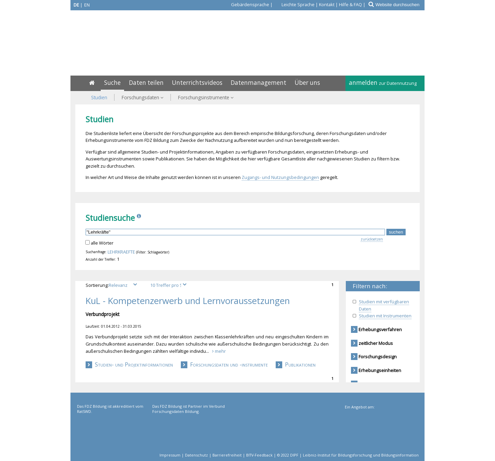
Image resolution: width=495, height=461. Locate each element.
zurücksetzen (372, 239)
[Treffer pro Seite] (169, 285)
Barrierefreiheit (227, 455)
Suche (112, 83)
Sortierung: (113, 285)
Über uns (307, 83)
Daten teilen (146, 83)
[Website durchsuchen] (400, 5)
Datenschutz (196, 455)
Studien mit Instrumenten (385, 316)
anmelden (383, 83)
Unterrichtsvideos (197, 83)
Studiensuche (110, 217)
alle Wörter (102, 243)
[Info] (139, 217)
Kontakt (326, 4)
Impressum (170, 455)
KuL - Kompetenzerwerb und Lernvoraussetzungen (188, 301)
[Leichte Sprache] (294, 4)
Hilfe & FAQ (350, 4)
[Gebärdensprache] (246, 4)
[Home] (92, 83)
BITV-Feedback (259, 455)
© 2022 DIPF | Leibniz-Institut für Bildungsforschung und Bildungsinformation (348, 455)
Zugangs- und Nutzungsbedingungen (280, 177)
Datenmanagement (258, 83)
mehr (219, 351)
